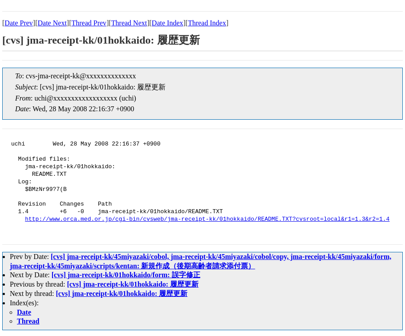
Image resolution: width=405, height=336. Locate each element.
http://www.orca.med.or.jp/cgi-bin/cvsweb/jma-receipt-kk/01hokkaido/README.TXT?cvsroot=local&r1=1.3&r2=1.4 (207, 219)
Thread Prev (88, 23)
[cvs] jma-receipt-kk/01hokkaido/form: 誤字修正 (126, 275)
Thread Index (207, 23)
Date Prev (18, 23)
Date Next (52, 23)
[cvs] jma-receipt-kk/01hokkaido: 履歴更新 (132, 284)
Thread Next (129, 23)
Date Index (167, 23)
